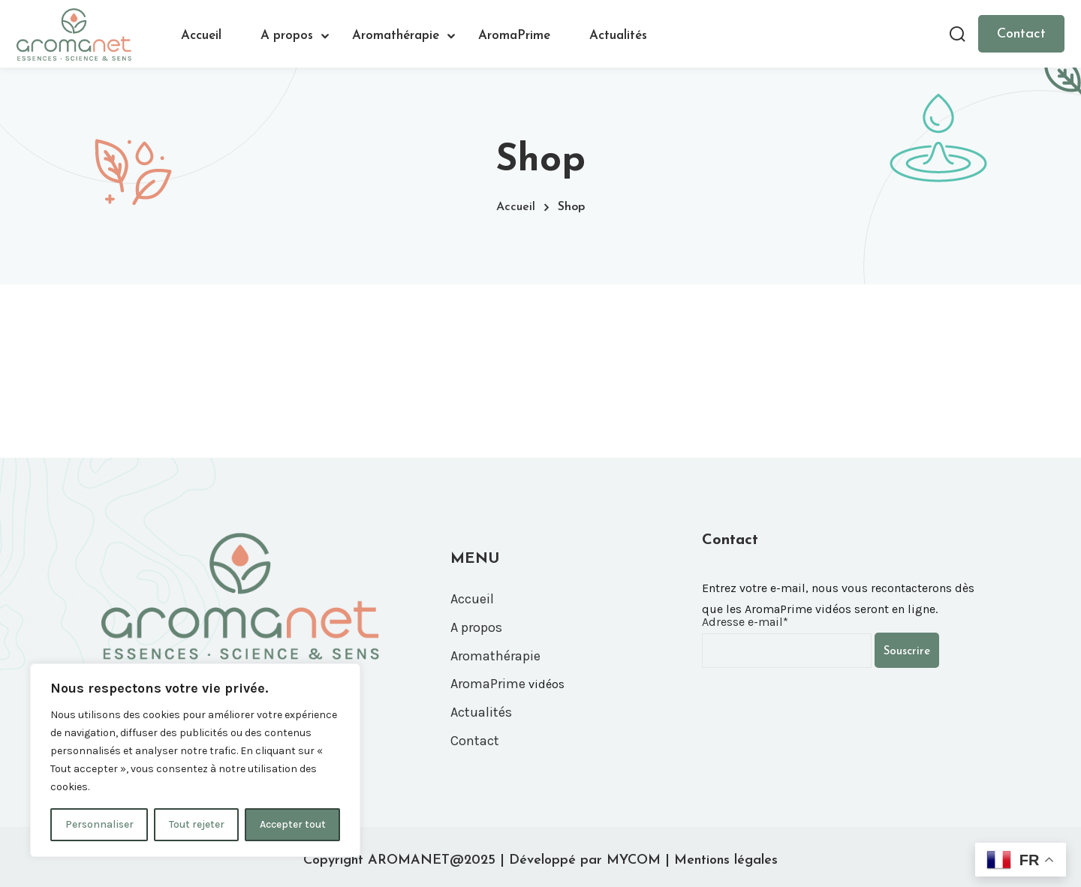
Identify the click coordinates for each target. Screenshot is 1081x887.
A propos (286, 35)
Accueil (201, 35)
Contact (1021, 34)
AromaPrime (514, 35)
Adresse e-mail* (745, 622)
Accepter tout (293, 824)
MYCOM (634, 860)
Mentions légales (726, 860)
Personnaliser (99, 824)
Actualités (618, 35)
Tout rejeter (196, 824)
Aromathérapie (395, 35)
